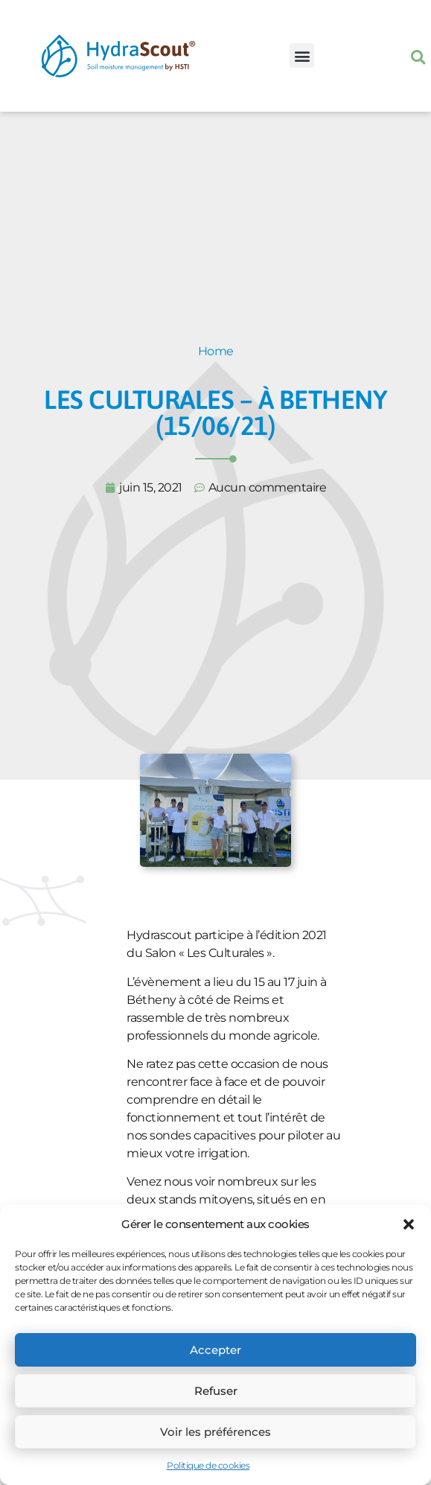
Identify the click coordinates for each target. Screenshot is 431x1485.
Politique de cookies (208, 1465)
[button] (408, 1224)
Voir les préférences (215, 1432)
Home (216, 351)
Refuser (215, 1391)
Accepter (215, 1350)
